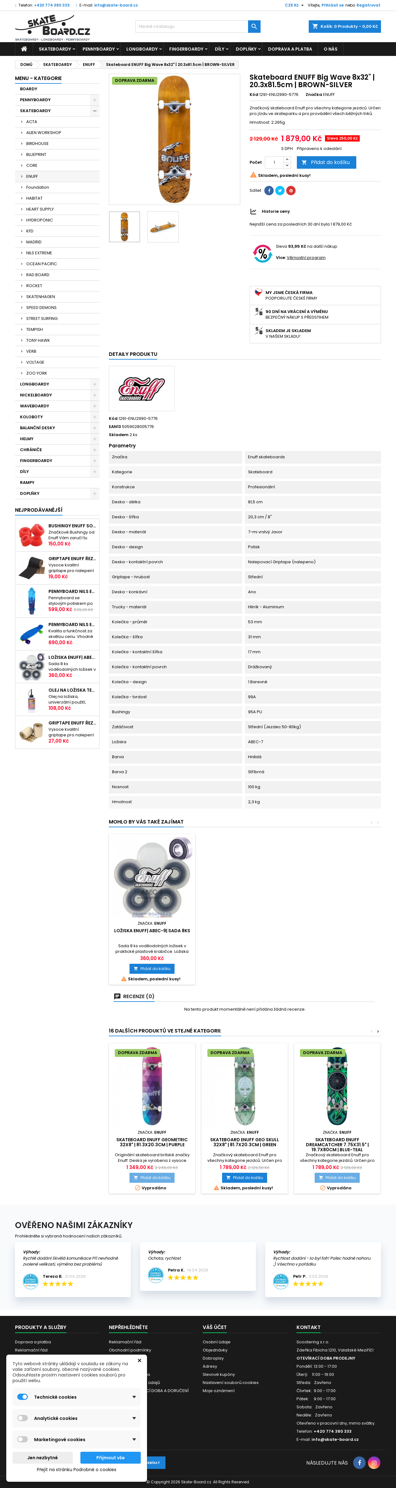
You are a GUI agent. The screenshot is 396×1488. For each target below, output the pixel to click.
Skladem (119, 435)
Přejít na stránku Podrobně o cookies (76, 1469)
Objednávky (215, 1350)
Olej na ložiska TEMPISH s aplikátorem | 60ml (72, 690)
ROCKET (34, 286)
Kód (254, 94)
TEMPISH (34, 329)
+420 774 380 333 (52, 5)
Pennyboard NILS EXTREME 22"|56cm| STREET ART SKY (72, 591)
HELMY (26, 439)
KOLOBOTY (31, 417)
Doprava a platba (290, 49)
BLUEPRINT (36, 154)
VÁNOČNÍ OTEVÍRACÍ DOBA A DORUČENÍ (149, 1391)
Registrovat (368, 5)
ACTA (31, 122)
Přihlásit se (333, 5)
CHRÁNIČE (31, 450)
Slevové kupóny (219, 1374)
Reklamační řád (31, 1350)
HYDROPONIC (39, 220)
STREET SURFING (42, 318)
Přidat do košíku (326, 162)
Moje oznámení (219, 1391)
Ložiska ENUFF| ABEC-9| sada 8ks (72, 657)
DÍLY (219, 49)
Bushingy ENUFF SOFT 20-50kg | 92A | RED (72, 525)
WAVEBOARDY (34, 406)
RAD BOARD (37, 275)
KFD (29, 231)
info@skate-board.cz (116, 5)
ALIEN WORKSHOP (43, 133)
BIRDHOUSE (37, 144)
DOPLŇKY (246, 49)
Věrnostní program (306, 258)
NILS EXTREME (39, 253)
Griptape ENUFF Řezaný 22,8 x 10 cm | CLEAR (72, 722)
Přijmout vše (110, 1458)
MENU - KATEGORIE (38, 78)
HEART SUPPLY (40, 209)
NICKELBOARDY (36, 395)
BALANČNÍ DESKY (37, 428)
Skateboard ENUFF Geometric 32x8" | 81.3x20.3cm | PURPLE (152, 1142)
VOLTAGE (35, 362)
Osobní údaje (217, 1342)
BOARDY (28, 89)
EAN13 (115, 427)
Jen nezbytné (42, 1458)
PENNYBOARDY (99, 49)
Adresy (210, 1366)
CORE (32, 165)
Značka (314, 94)
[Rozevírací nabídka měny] (295, 5)
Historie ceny (276, 211)
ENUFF (32, 176)
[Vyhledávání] (198, 26)
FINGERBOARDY (186, 49)
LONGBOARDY (142, 49)
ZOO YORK (36, 373)
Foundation (37, 187)
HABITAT (34, 198)
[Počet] (274, 162)
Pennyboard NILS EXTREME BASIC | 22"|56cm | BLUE (72, 624)
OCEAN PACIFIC (41, 264)
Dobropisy (213, 1358)
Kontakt (309, 1327)
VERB (31, 351)
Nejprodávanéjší (39, 510)
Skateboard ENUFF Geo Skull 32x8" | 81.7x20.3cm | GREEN (244, 1142)
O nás (331, 49)
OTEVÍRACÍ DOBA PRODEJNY (326, 1358)
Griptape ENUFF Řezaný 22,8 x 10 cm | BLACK (72, 558)
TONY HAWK (38, 340)
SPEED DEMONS (41, 308)
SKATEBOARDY (55, 49)
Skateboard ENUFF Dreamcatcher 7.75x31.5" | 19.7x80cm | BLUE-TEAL (337, 1145)
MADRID (34, 242)
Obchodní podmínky (130, 1350)
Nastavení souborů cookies (231, 1383)
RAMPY (27, 482)
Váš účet (215, 1327)
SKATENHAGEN (40, 297)
